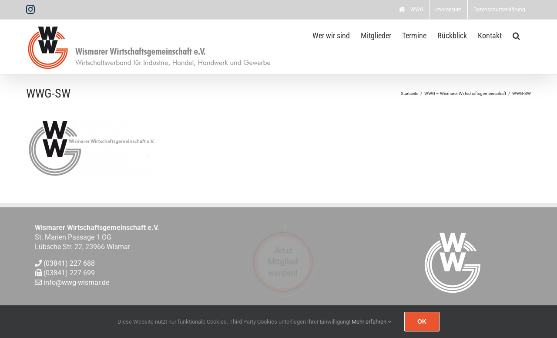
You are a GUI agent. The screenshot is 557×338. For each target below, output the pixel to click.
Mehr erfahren (371, 321)
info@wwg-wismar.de (76, 283)
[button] (516, 35)
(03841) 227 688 (69, 263)
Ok (421, 321)
